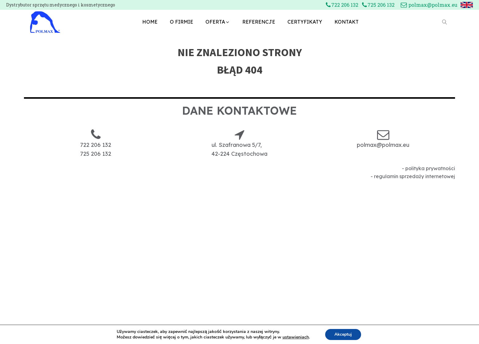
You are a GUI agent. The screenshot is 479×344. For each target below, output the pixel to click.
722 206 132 (344, 5)
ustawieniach (295, 337)
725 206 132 (381, 5)
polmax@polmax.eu (433, 5)
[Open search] (444, 22)
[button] (217, 22)
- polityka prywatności (428, 168)
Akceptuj (343, 334)
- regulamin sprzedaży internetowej (413, 176)
